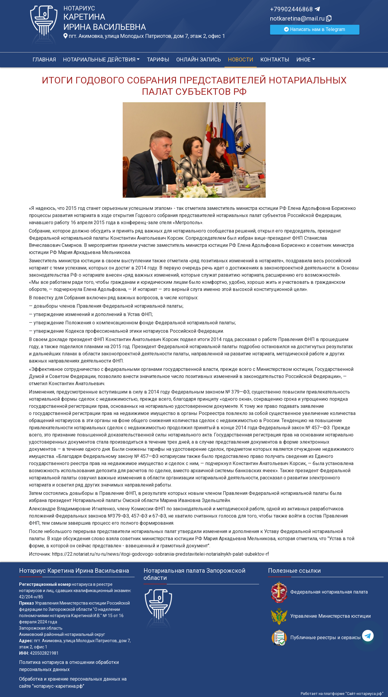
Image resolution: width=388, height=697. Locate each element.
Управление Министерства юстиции (321, 616)
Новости (240, 59)
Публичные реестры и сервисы (316, 638)
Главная (44, 59)
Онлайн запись (198, 59)
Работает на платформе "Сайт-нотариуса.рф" (342, 693)
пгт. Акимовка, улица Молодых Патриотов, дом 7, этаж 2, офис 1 (144, 36)
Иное (303, 59)
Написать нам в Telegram (314, 29)
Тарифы (158, 59)
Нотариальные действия (99, 59)
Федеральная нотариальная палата (319, 592)
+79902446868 (295, 9)
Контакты (274, 59)
